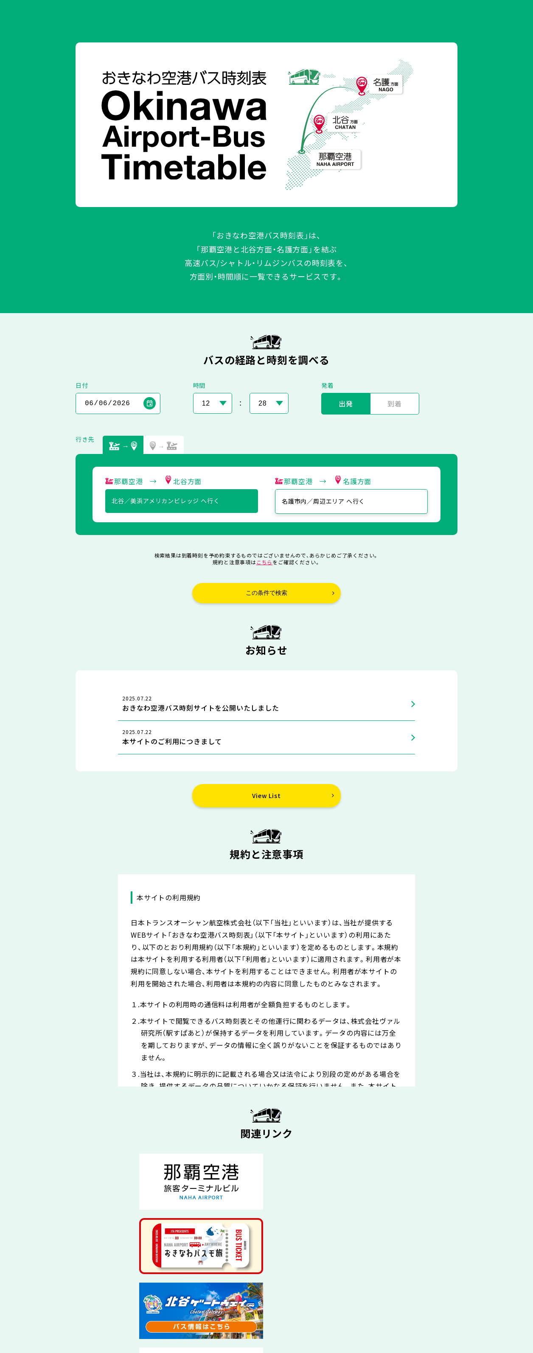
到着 (394, 403)
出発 (346, 403)
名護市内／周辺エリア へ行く (323, 501)
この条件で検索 (266, 592)
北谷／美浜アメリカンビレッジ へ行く (165, 500)
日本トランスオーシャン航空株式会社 (280, 1330)
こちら (264, 562)
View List (266, 795)
